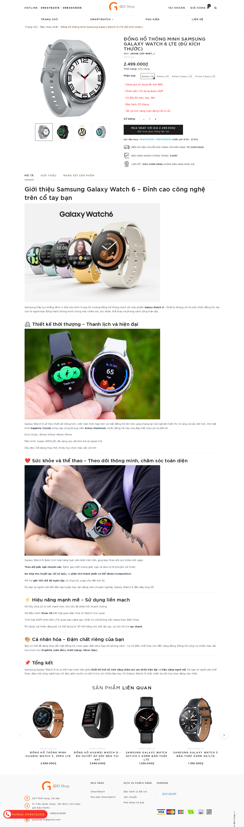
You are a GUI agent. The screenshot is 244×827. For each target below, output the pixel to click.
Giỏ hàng (200, 7)
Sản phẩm (122, 687)
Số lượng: (130, 118)
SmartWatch (101, 19)
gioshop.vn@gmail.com (46, 819)
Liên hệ (197, 19)
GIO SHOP (169, 793)
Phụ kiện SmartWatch (103, 797)
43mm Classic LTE (182, 76)
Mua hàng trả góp (134, 802)
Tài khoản (176, 7)
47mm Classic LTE (205, 76)
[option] (72, 78)
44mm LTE (163, 76)
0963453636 (72, 7)
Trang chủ (49, 19)
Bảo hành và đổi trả (135, 791)
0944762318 (50, 7)
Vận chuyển (130, 797)
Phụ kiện (152, 19)
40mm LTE (148, 77)
